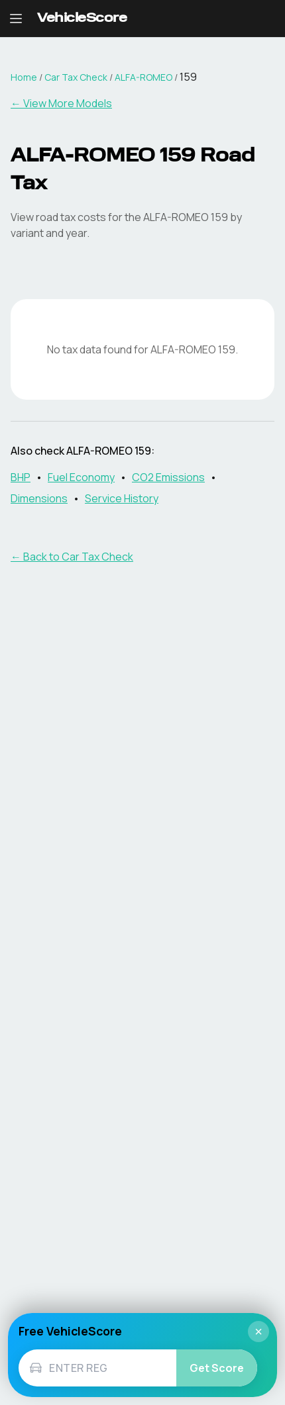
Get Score (217, 1368)
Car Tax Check (75, 77)
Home (24, 77)
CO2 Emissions (168, 477)
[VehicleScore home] (82, 19)
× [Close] (258, 1331)
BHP (20, 477)
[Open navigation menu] (16, 18)
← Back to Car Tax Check (72, 556)
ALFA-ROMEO (143, 77)
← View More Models (61, 103)
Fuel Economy (81, 477)
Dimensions (39, 498)
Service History (121, 498)
